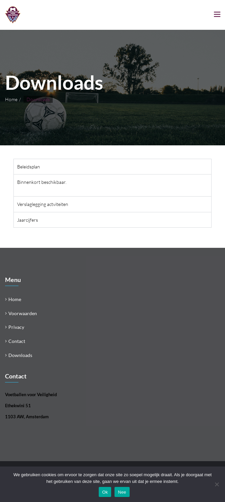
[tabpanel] (112, 185)
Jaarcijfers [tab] (27, 220)
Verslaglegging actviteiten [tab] (42, 204)
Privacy (16, 327)
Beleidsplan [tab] (28, 166)
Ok (105, 492)
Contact (16, 341)
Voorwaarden (22, 313)
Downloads (20, 355)
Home (11, 99)
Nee (122, 492)
